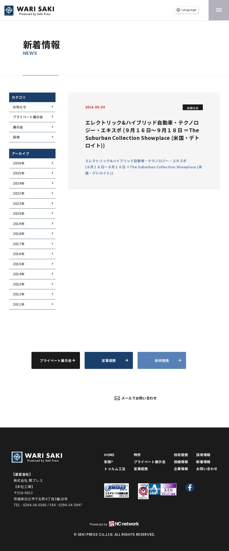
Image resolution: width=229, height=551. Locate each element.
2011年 (18, 304)
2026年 (18, 163)
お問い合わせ (207, 468)
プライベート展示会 (28, 117)
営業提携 (141, 468)
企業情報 (181, 468)
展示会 (18, 127)
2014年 (18, 274)
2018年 (18, 233)
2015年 (18, 264)
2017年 (18, 244)
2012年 (18, 294)
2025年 (18, 173)
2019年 (18, 223)
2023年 (18, 193)
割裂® (108, 461)
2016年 (18, 254)
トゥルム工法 (114, 468)
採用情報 (203, 454)
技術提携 (181, 454)
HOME (109, 454)
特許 (137, 454)
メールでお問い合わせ (136, 398)
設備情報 (181, 461)
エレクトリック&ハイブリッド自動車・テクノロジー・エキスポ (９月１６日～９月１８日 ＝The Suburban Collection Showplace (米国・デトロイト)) (143, 167)
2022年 (18, 203)
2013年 (18, 284)
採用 (16, 137)
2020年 (18, 213)
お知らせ (19, 107)
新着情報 (203, 461)
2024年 (18, 183)
